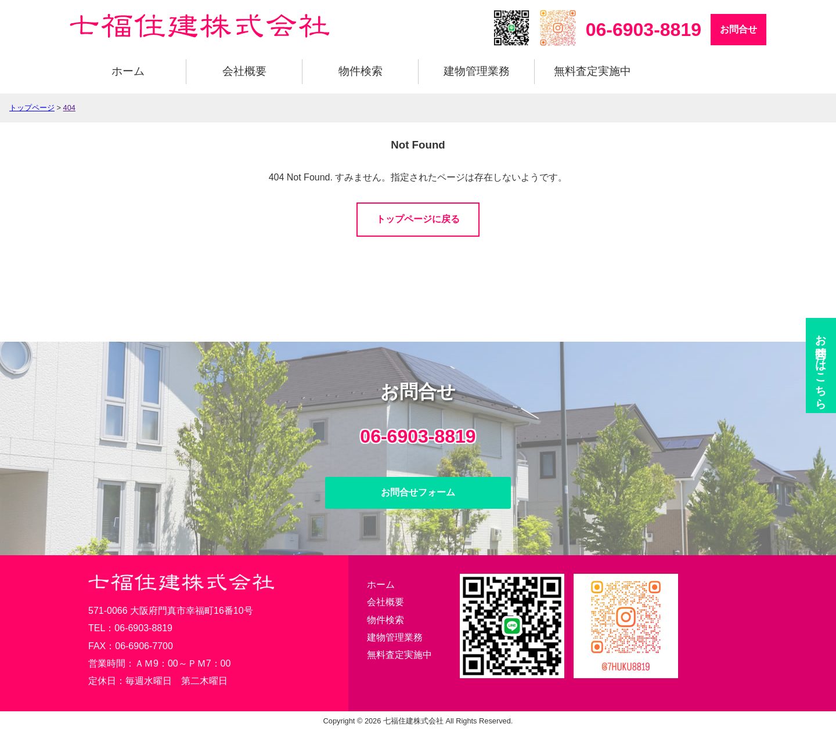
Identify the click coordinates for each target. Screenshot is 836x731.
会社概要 (244, 71)
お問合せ (738, 29)
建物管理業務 (477, 71)
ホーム (128, 71)
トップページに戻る (418, 219)
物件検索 (360, 71)
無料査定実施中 (592, 71)
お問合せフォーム (418, 492)
